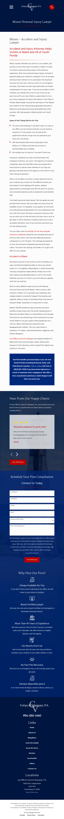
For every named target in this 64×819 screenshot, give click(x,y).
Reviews (32, 753)
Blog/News (32, 738)
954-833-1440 (32, 715)
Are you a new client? (17, 519)
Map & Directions (32, 792)
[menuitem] (22, 815)
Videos (32, 763)
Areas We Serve (32, 748)
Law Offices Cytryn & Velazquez (22, 338)
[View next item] (17, 454)
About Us (32, 732)
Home (32, 727)
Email (12, 512)
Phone (12, 506)
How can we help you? (17, 526)
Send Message (32, 559)
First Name (13, 492)
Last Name (13, 499)
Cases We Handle (32, 743)
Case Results (32, 758)
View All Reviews (18, 462)
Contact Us (32, 768)
